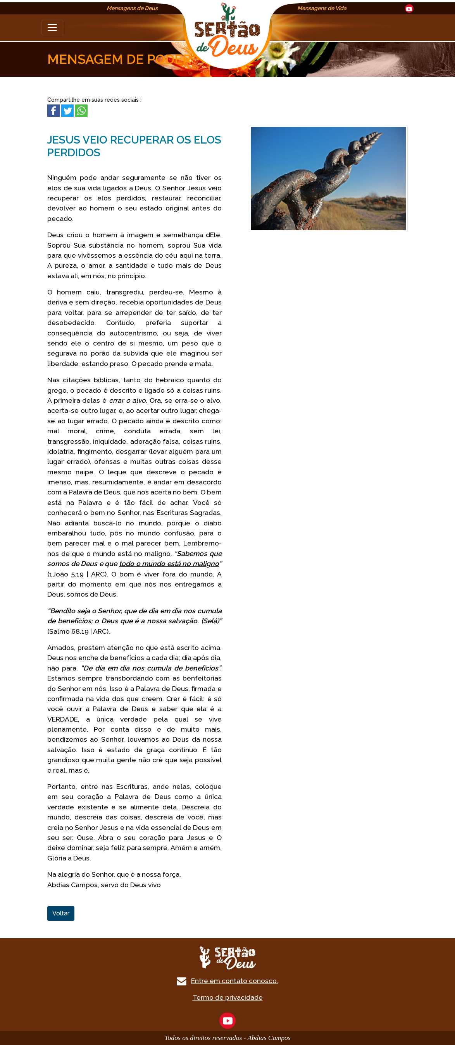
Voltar (60, 913)
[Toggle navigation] (52, 27)
